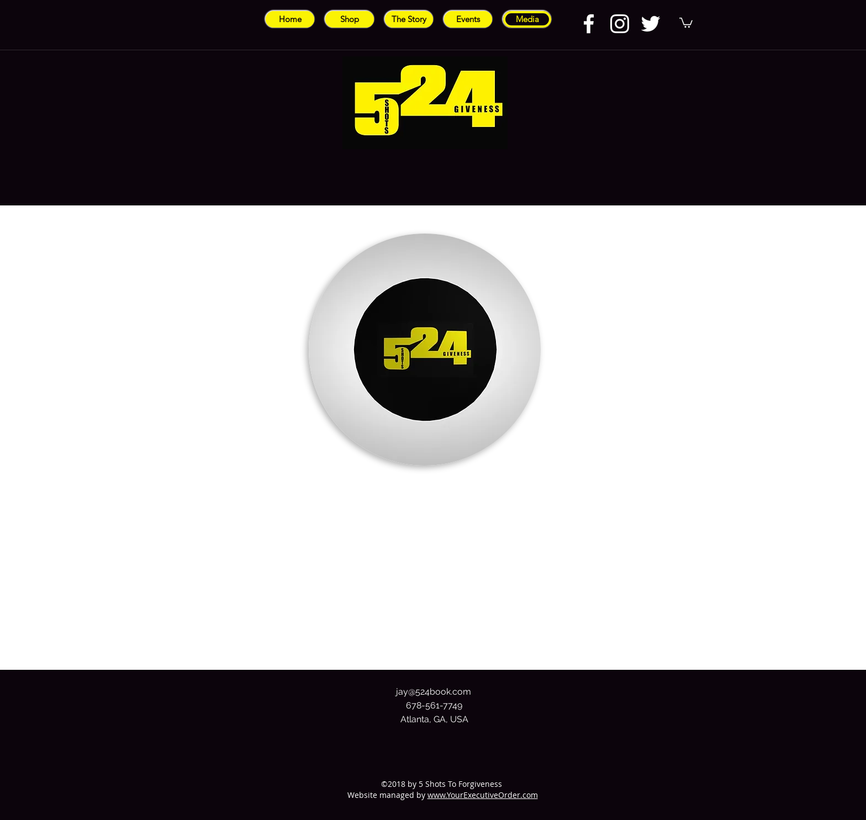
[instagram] (619, 23)
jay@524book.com (433, 691)
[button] (686, 22)
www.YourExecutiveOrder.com (482, 795)
